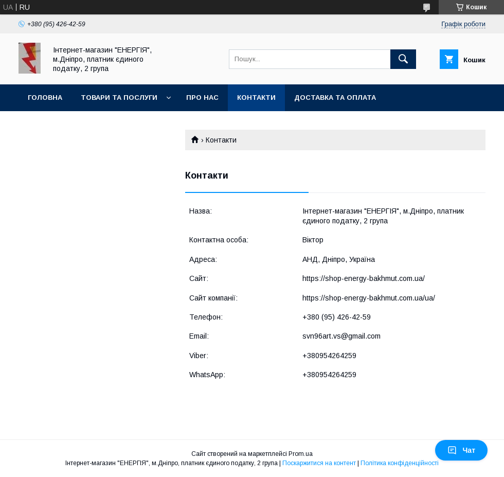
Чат (461, 450)
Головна (45, 97)
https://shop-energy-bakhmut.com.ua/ (363, 278)
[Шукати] (403, 59)
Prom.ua (301, 453)
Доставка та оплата (335, 97)
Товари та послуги (119, 97)
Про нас (202, 97)
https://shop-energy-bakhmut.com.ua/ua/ (368, 298)
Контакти (256, 97)
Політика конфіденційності (400, 463)
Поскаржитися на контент (319, 463)
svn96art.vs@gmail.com (341, 336)
